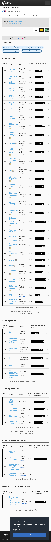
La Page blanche (12, 83)
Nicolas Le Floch (13, 349)
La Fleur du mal (13, 211)
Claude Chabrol (12, 21)
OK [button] (29, 535)
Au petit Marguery (13, 252)
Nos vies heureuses (13, 231)
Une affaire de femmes (13, 286)
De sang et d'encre (13, 416)
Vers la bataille (12, 89)
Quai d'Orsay (12, 117)
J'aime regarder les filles (12, 134)
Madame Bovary (12, 271)
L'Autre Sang (12, 452)
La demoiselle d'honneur (13, 193)
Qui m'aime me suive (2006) (13, 160)
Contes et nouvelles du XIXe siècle (13, 341)
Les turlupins (12, 295)
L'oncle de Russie (13, 422)
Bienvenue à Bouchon (13, 409)
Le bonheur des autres (13, 279)
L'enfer (12, 260)
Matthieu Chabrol (17, 23)
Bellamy (12, 143)
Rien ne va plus (13, 245)
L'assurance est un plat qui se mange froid (14, 466)
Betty (11, 265)
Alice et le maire (13, 103)
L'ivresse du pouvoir (13, 178)
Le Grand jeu (12, 110)
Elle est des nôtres (13, 204)
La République (13, 458)
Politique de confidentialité (9, 539)
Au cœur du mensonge (13, 238)
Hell (10, 170)
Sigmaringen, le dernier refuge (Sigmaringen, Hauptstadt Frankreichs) (14, 501)
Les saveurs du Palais (13, 124)
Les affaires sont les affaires (12, 401)
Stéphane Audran (23, 21)
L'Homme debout (12, 70)
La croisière (12, 333)
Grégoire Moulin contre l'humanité (13, 220)
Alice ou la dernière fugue (13, 301)
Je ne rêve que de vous (13, 96)
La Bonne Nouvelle (12, 474)
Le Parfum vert (13, 77)
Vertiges (12, 365)
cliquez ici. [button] (17, 530)
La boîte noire (12, 185)
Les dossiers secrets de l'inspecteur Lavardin (13, 373)
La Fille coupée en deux (13, 151)
